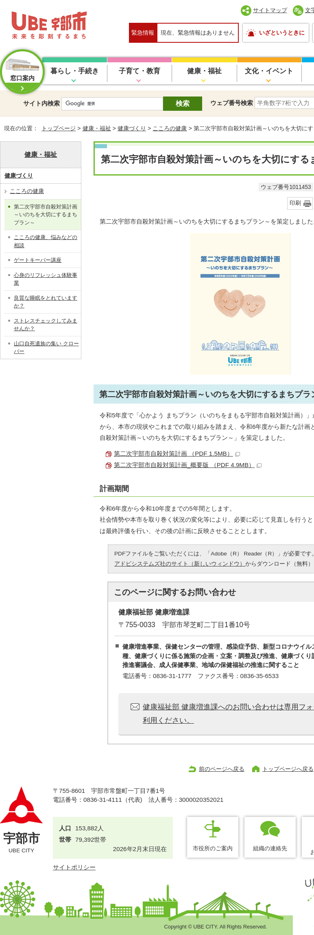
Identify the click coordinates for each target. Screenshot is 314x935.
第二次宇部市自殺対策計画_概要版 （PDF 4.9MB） (188, 464)
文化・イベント (269, 71)
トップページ (58, 128)
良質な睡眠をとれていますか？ (45, 302)
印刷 (295, 203)
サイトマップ (270, 10)
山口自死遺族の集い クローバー (46, 347)
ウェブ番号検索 (231, 102)
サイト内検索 (41, 103)
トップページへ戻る (288, 769)
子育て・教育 (139, 71)
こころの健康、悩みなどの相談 (45, 241)
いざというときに (282, 32)
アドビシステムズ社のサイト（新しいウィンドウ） (179, 564)
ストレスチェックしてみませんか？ (45, 325)
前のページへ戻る (221, 769)
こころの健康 (170, 128)
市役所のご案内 (213, 848)
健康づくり (132, 128)
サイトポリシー (74, 867)
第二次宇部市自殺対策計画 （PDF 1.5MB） (177, 453)
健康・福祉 (204, 71)
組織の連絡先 (270, 848)
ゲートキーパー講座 (37, 260)
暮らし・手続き (74, 71)
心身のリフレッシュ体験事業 (45, 279)
